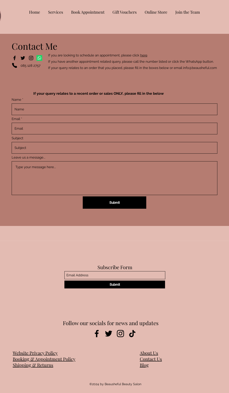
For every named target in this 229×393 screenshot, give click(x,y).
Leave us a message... (28, 157)
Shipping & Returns (33, 365)
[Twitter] (23, 58)
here (143, 55)
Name (16, 99)
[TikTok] (132, 333)
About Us (149, 353)
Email (16, 119)
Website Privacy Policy (35, 353)
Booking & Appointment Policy (44, 359)
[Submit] (114, 202)
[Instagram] (31, 58)
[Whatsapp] (39, 58)
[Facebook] (14, 58)
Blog (144, 365)
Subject (17, 138)
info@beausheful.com (200, 68)
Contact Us (151, 359)
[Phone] (14, 65)
